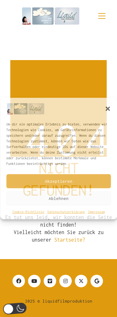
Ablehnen (59, 198)
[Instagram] (65, 281)
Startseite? (69, 240)
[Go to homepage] (51, 13)
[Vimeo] (50, 281)
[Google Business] (96, 281)
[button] (108, 108)
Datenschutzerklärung (66, 211)
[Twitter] (81, 281)
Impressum (96, 211)
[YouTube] (34, 281)
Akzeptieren (58, 181)
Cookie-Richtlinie (28, 211)
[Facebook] (18, 281)
